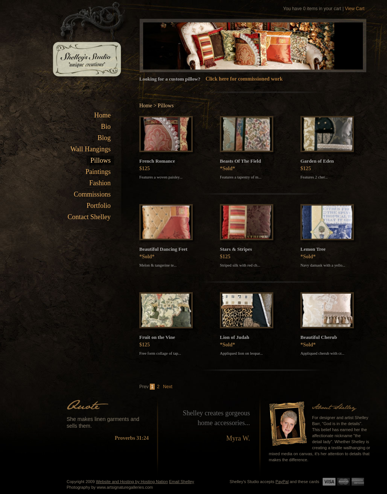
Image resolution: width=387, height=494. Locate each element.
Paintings (98, 171)
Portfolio (99, 205)
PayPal (282, 481)
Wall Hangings (90, 149)
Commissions (92, 194)
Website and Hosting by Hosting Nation (132, 481)
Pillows (100, 160)
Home (102, 115)
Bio (106, 126)
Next (167, 386)
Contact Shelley (89, 217)
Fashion (100, 183)
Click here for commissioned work (244, 79)
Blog (104, 138)
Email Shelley (181, 481)
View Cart (354, 8)
